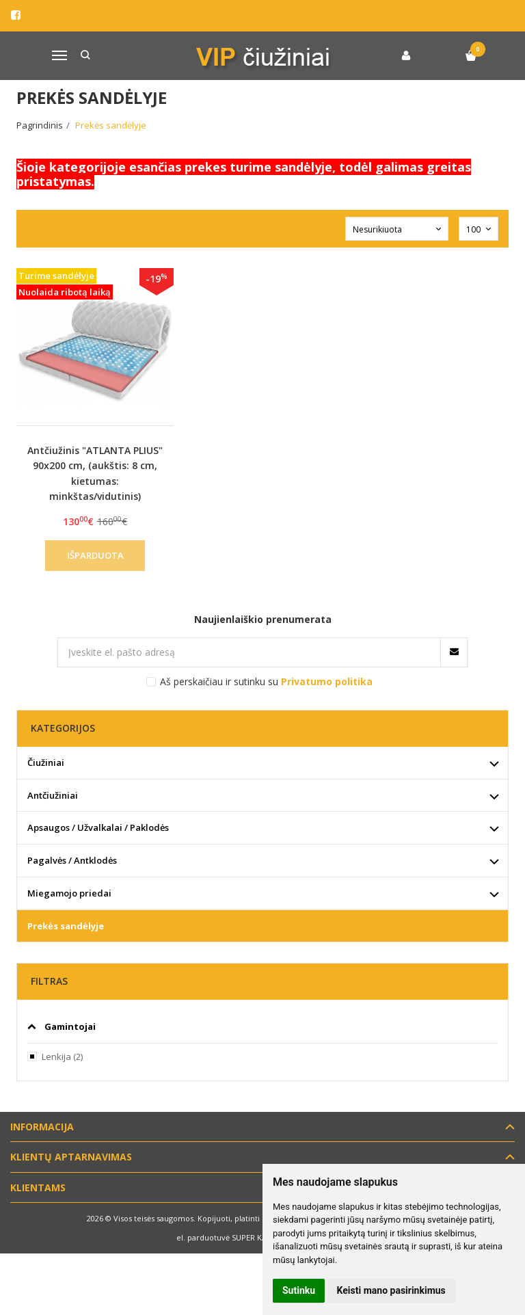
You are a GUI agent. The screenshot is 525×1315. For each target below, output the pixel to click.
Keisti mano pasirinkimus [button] (391, 1290)
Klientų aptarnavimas (71, 1156)
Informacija (42, 1126)
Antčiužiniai (52, 795)
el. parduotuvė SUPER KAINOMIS (234, 1237)
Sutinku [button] (298, 1290)
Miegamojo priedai (69, 893)
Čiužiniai (45, 762)
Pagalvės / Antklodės (72, 860)
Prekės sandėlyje (65, 926)
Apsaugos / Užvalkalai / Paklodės (98, 827)
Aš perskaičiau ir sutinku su (266, 681)
